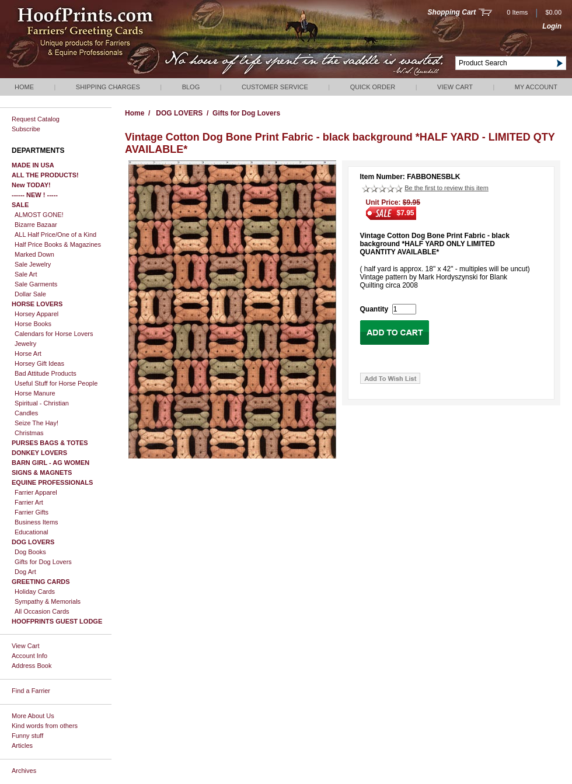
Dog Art (25, 571)
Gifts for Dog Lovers (43, 561)
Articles (22, 745)
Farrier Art (29, 502)
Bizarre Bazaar (36, 224)
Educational (31, 532)
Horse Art (28, 353)
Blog (191, 86)
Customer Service (275, 86)
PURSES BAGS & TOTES (50, 442)
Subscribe (26, 128)
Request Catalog (36, 119)
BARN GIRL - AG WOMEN (50, 462)
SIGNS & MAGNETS (42, 472)
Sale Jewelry (33, 264)
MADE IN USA (33, 165)
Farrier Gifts (31, 512)
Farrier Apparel (36, 492)
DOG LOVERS (33, 541)
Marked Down (34, 254)
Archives (24, 770)
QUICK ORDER (373, 86)
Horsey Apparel (36, 313)
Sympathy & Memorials (48, 601)
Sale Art (26, 274)
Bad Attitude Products (45, 373)
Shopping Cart (452, 12)
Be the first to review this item (446, 187)
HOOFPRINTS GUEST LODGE (57, 621)
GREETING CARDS (41, 581)
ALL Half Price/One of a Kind (55, 234)
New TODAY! (31, 184)
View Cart (455, 86)
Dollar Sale (30, 294)
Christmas (29, 432)
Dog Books (30, 551)
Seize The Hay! (36, 422)
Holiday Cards (35, 591)
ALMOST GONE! (39, 214)
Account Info (29, 655)
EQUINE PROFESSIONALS (52, 482)
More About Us (33, 715)
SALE (20, 204)
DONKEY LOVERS (39, 452)
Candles (26, 413)
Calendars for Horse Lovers (54, 333)
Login (551, 26)
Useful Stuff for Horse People (56, 383)
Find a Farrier (31, 690)
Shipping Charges (108, 86)
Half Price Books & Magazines (58, 244)
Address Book (31, 665)
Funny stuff (27, 735)
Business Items (36, 522)
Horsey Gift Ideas (39, 363)
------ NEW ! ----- (35, 194)
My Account (536, 86)
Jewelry (25, 343)
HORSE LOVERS (37, 303)
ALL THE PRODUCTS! (45, 175)
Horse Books (33, 323)
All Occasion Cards (42, 611)
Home (24, 86)
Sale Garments (36, 284)
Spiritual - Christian (42, 403)
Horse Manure (35, 393)
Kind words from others (45, 725)
